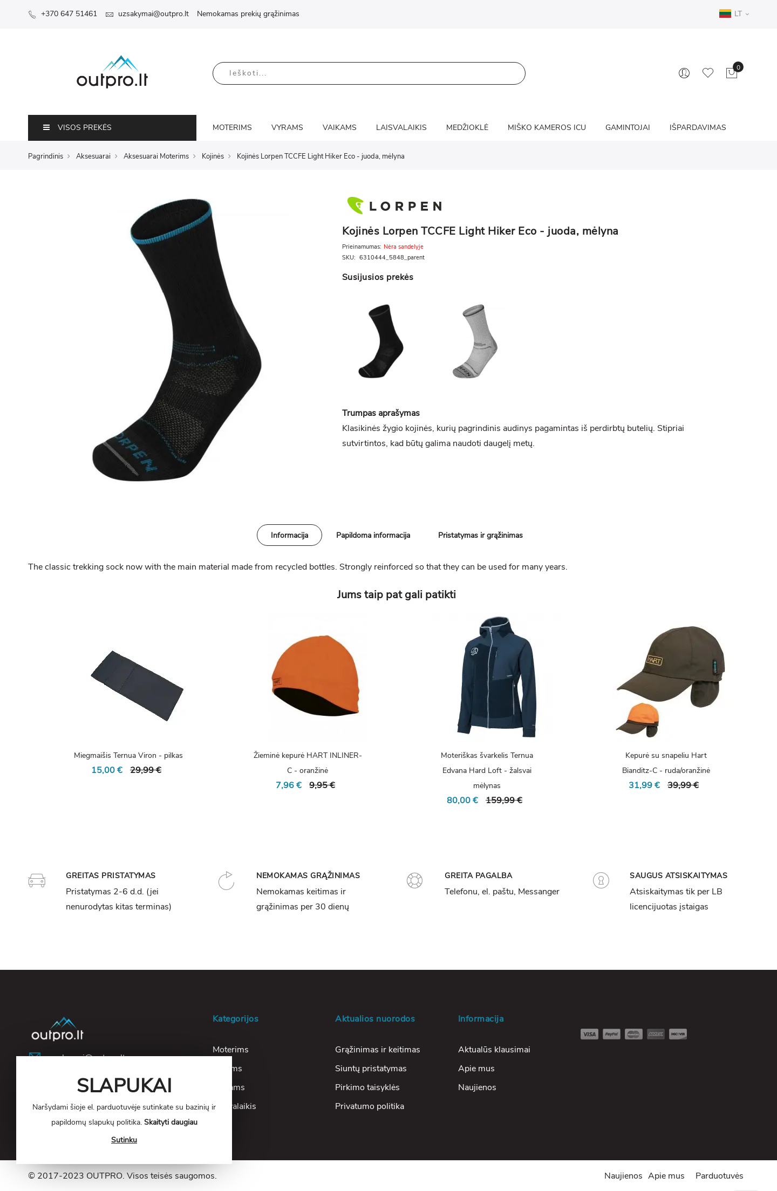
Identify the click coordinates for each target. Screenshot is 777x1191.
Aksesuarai (93, 156)
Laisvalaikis (234, 1106)
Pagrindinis (45, 156)
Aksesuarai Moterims (156, 156)
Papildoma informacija (373, 535)
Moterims (231, 1050)
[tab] (289, 535)
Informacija (289, 535)
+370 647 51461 (62, 14)
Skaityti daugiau (170, 1122)
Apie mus (476, 1068)
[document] (124, 1110)
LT (734, 13)
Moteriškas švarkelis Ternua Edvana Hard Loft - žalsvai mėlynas (487, 770)
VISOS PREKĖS (77, 127)
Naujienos (477, 1087)
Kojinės (213, 156)
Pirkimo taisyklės (367, 1087)
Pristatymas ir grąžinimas (480, 535)
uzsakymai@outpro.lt (147, 14)
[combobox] (369, 73)
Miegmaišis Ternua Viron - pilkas (128, 755)
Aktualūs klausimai (494, 1050)
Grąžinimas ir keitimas (377, 1050)
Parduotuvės (720, 1176)
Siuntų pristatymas (371, 1068)
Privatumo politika (369, 1106)
